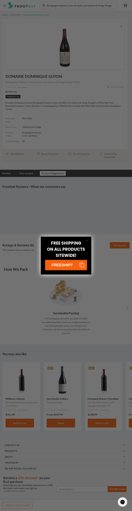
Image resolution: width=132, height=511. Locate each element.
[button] (66, 265)
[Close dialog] (87, 240)
